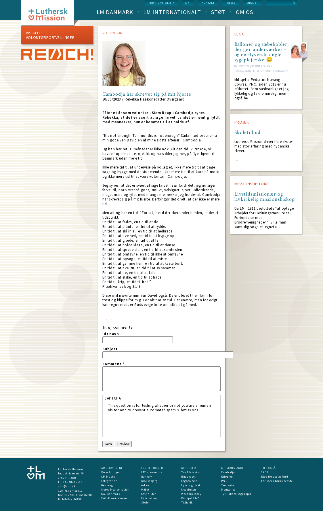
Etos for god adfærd (274, 476)
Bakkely (146, 476)
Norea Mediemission (115, 489)
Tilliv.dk (187, 502)
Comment (113, 364)
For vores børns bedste (277, 481)
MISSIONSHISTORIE (252, 183)
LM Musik (108, 476)
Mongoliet (228, 489)
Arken (145, 485)
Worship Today (191, 494)
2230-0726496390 (80, 495)
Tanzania (227, 485)
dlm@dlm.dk (67, 486)
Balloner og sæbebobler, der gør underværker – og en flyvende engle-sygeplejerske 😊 (261, 52)
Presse (230, 3)
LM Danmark (115, 12)
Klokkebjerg (149, 481)
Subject (110, 349)
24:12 (264, 472)
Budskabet (188, 476)
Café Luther (149, 498)
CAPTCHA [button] (112, 398)
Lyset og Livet (190, 485)
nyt (188, 3)
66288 (78, 499)
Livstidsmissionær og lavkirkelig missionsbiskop (264, 197)
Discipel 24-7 (190, 498)
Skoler (145, 502)
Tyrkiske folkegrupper (236, 494)
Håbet (145, 489)
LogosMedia (189, 481)
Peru (224, 481)
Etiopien (227, 476)
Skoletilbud (247, 132)
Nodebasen (188, 489)
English (252, 3)
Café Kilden (148, 494)
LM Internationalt (172, 12)
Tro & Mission (190, 472)
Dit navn (110, 334)
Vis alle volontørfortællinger (50, 35)
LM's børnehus (151, 472)
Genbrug (107, 485)
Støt (218, 12)
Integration (109, 481)
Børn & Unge (110, 472)
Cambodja (228, 472)
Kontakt (208, 3)
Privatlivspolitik (161, 3)
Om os (244, 12)
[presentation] (152, 423)
